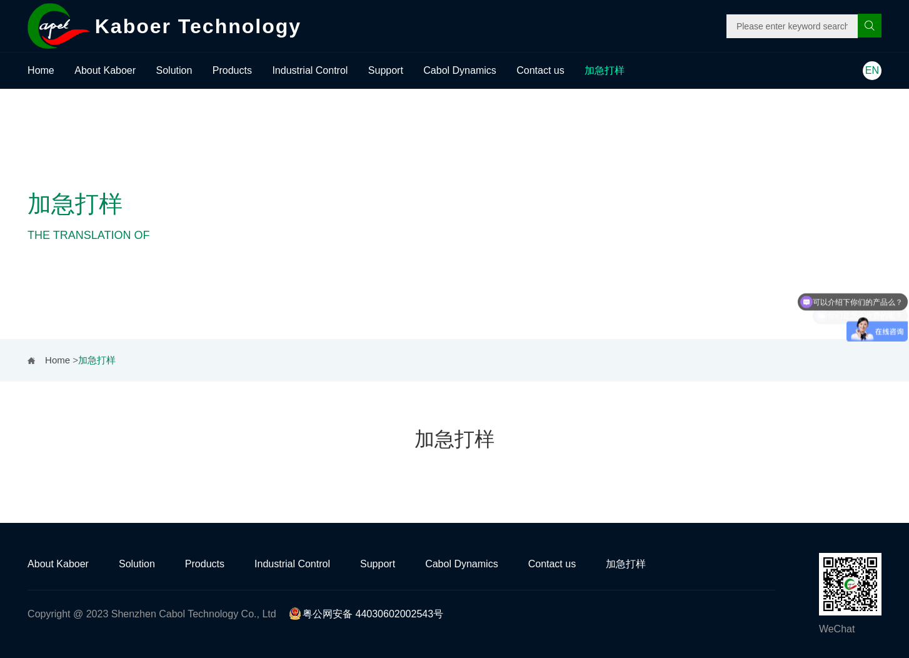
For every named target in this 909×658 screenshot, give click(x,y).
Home (41, 70)
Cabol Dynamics (459, 70)
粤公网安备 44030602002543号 (366, 614)
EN (872, 70)
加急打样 (605, 70)
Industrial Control (310, 70)
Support (385, 70)
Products (232, 70)
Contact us (540, 70)
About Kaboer (105, 70)
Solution (174, 70)
